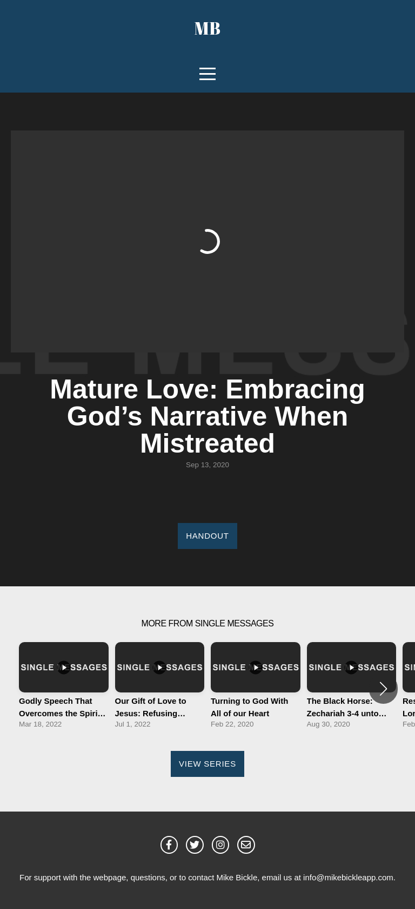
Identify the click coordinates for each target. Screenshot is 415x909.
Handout (207, 535)
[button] (383, 689)
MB (207, 28)
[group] (64, 688)
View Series (207, 763)
